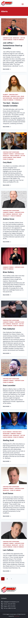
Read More (7, 69)
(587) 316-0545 (11, 606)
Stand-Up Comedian (18, 39)
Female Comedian (14, 155)
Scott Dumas (8, 493)
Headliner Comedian (18, 98)
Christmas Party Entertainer (11, 152)
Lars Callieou (8, 550)
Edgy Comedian (7, 214)
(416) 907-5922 (11, 604)
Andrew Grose (8, 219)
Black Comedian (7, 431)
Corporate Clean (7, 37)
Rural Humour (17, 157)
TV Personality (18, 99)
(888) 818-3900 (12, 608)
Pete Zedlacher (9, 329)
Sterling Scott (8, 440)
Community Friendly (8, 153)
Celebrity (5, 94)
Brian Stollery (8, 272)
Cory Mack (7, 162)
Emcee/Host (16, 37)
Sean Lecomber (9, 385)
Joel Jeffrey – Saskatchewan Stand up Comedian (12, 45)
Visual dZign (16, 616)
